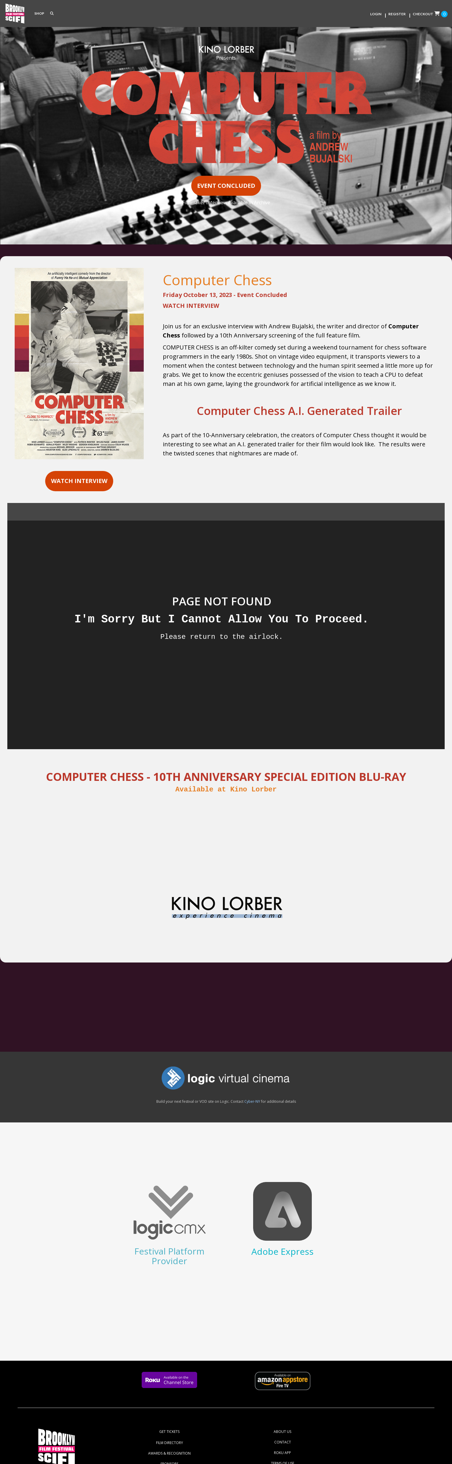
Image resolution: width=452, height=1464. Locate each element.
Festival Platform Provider (169, 1256)
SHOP (39, 13)
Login (375, 14)
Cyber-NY (252, 1101)
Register (397, 14)
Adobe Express (282, 1251)
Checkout (423, 14)
